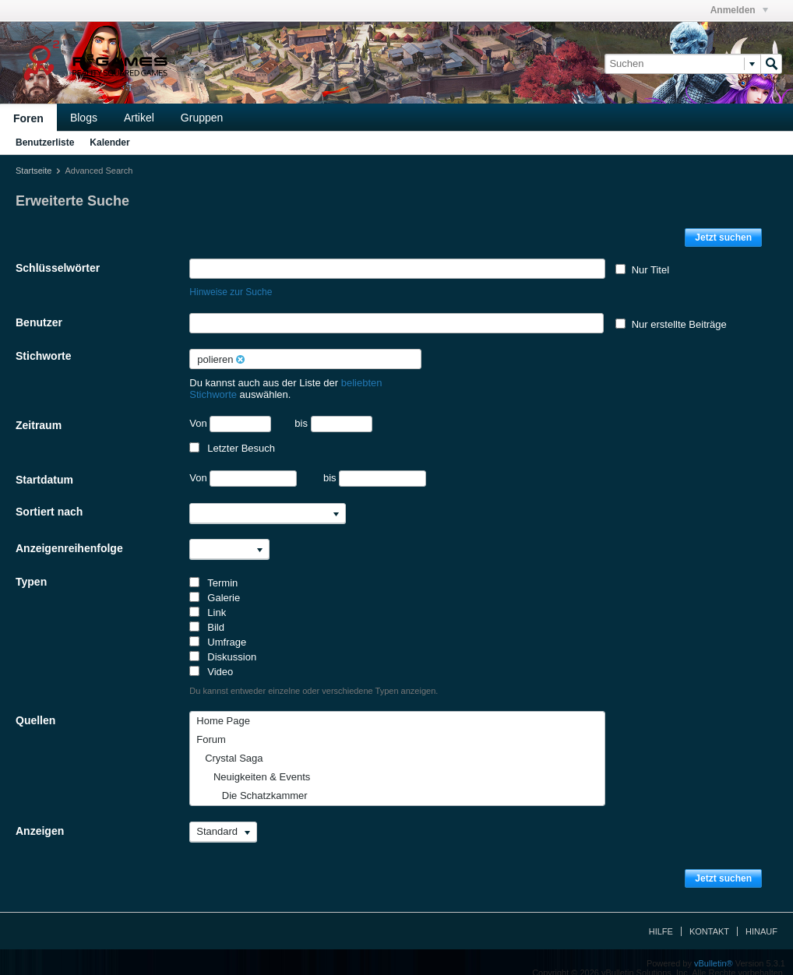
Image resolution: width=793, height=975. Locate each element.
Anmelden (739, 10)
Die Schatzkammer (251, 784)
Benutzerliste (45, 142)
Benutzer (39, 322)
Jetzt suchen (723, 237)
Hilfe (661, 919)
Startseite (33, 170)
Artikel (139, 117)
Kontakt (709, 919)
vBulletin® (713, 951)
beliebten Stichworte (386, 383)
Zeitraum (39, 413)
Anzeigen (40, 819)
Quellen (35, 708)
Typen (31, 570)
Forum (211, 728)
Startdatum (44, 468)
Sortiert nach (49, 500)
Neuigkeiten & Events (253, 765)
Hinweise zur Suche (230, 292)
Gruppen (202, 117)
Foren (28, 118)
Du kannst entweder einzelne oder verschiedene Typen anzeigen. (313, 679)
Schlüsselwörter (58, 268)
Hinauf (761, 919)
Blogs (83, 117)
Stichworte (44, 356)
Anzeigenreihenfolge (69, 536)
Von (230, 412)
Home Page (223, 709)
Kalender (109, 142)
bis (333, 411)
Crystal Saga (229, 746)
